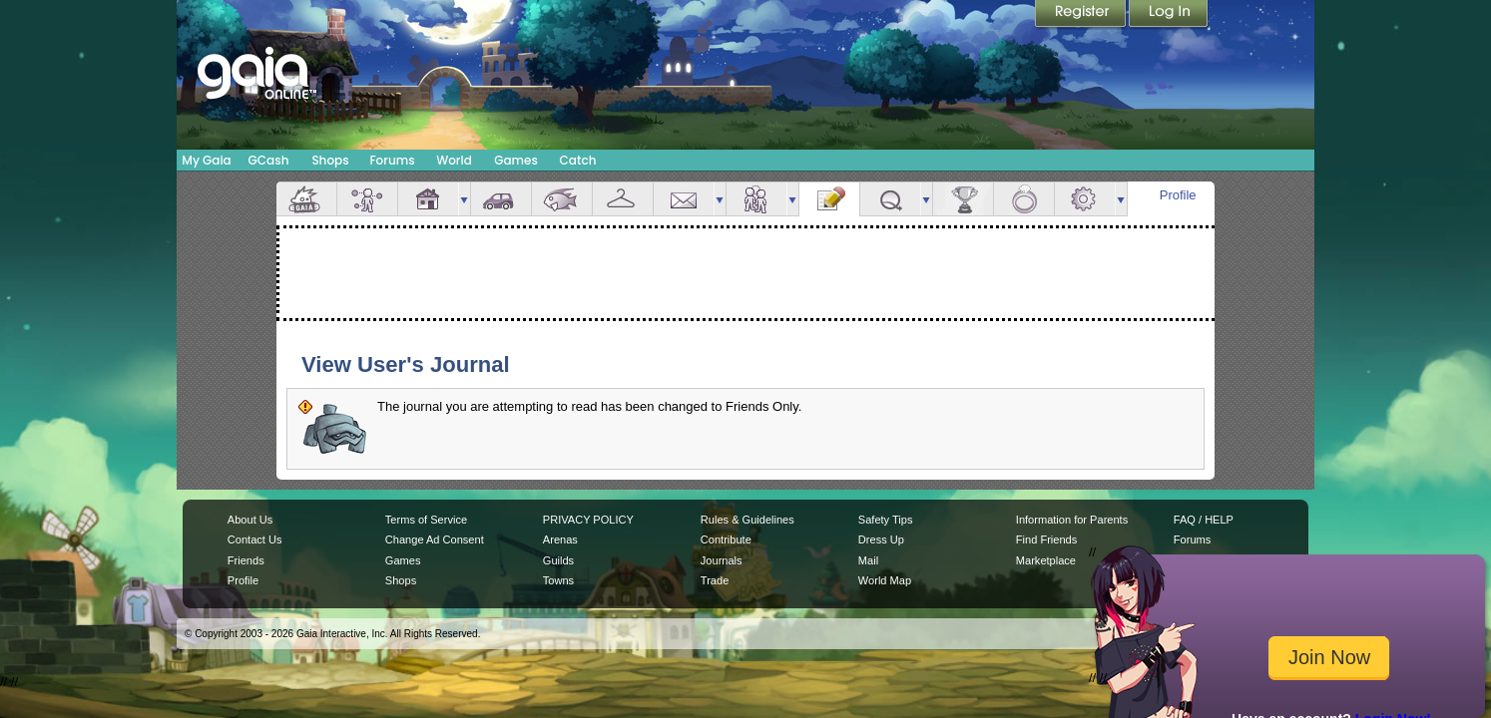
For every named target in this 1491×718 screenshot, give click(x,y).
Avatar (367, 198)
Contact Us (255, 539)
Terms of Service (426, 520)
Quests (890, 198)
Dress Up (881, 539)
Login (1169, 15)
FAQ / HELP (1204, 520)
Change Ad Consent (434, 539)
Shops (329, 160)
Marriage (1024, 198)
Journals (722, 560)
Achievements (963, 198)
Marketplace (1046, 560)
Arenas (560, 539)
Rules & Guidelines (747, 520)
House (428, 198)
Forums (391, 160)
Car (501, 198)
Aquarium (562, 198)
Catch (578, 160)
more (464, 198)
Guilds (558, 560)
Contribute (726, 539)
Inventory (623, 198)
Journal (829, 198)
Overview (306, 198)
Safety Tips (885, 520)
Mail (684, 198)
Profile (1178, 194)
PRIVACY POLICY (588, 520)
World (454, 160)
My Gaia (206, 160)
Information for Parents (1072, 520)
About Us (250, 520)
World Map (884, 580)
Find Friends (1046, 539)
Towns (558, 580)
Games (516, 160)
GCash (268, 160)
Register (1082, 15)
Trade (715, 580)
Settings (1085, 198)
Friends (756, 198)
